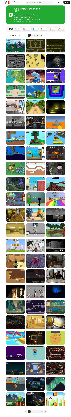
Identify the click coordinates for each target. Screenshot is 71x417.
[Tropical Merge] (15, 76)
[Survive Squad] (15, 168)
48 (41, 35)
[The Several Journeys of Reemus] (15, 184)
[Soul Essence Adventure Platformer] (35, 122)
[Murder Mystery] (15, 261)
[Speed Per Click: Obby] (55, 138)
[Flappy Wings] (55, 399)
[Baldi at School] (35, 199)
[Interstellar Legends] (15, 45)
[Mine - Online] (55, 230)
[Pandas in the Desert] (35, 322)
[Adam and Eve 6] (35, 368)
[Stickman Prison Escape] (35, 230)
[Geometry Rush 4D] (55, 76)
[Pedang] (61, 29)
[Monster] (43, 29)
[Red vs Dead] (15, 368)
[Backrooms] (15, 230)
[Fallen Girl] (35, 307)
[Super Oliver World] (15, 138)
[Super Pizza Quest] (15, 245)
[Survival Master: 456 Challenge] (55, 199)
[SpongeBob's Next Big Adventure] (35, 215)
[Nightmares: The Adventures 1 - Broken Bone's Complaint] (55, 168)
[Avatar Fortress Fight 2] (35, 76)
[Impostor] (55, 322)
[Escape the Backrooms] (35, 61)
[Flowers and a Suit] (15, 122)
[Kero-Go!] (15, 307)
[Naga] (52, 29)
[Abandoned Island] (35, 261)
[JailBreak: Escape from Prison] (15, 107)
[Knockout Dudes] (15, 338)
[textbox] (13, 35)
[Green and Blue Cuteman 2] (35, 168)
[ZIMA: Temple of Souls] (15, 322)
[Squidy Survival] (55, 338)
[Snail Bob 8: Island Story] (55, 307)
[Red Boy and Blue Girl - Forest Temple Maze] (35, 384)
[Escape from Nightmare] (55, 291)
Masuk (60, 2)
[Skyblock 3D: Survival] (35, 138)
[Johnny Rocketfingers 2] (35, 245)
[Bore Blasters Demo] (35, 399)
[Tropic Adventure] (35, 107)
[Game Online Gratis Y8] (7, 2)
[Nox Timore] (15, 291)
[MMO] (35, 29)
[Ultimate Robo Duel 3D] (55, 368)
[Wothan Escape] (35, 338)
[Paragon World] (15, 92)
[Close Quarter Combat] (55, 245)
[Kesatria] (26, 29)
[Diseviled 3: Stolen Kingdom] (55, 153)
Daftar (66, 2)
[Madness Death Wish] (35, 291)
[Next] (62, 28)
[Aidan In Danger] (15, 153)
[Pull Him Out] (15, 276)
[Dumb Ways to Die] (35, 353)
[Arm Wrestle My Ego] (55, 276)
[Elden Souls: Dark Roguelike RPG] (35, 276)
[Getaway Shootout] (35, 184)
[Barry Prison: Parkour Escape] (15, 384)
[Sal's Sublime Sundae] (55, 384)
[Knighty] (55, 107)
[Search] (26, 2)
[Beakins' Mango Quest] (35, 153)
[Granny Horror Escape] (55, 261)
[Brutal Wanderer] (15, 215)
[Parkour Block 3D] (55, 122)
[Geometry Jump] (15, 353)
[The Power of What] (55, 353)
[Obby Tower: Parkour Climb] (55, 92)
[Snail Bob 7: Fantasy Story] (15, 199)
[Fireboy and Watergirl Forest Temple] (35, 45)
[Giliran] (17, 29)
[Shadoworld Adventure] (55, 215)
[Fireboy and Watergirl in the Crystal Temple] (15, 61)
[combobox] (13, 35)
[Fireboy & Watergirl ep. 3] (55, 45)
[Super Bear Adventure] (35, 92)
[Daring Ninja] (15, 399)
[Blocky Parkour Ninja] (55, 184)
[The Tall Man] (55, 61)
